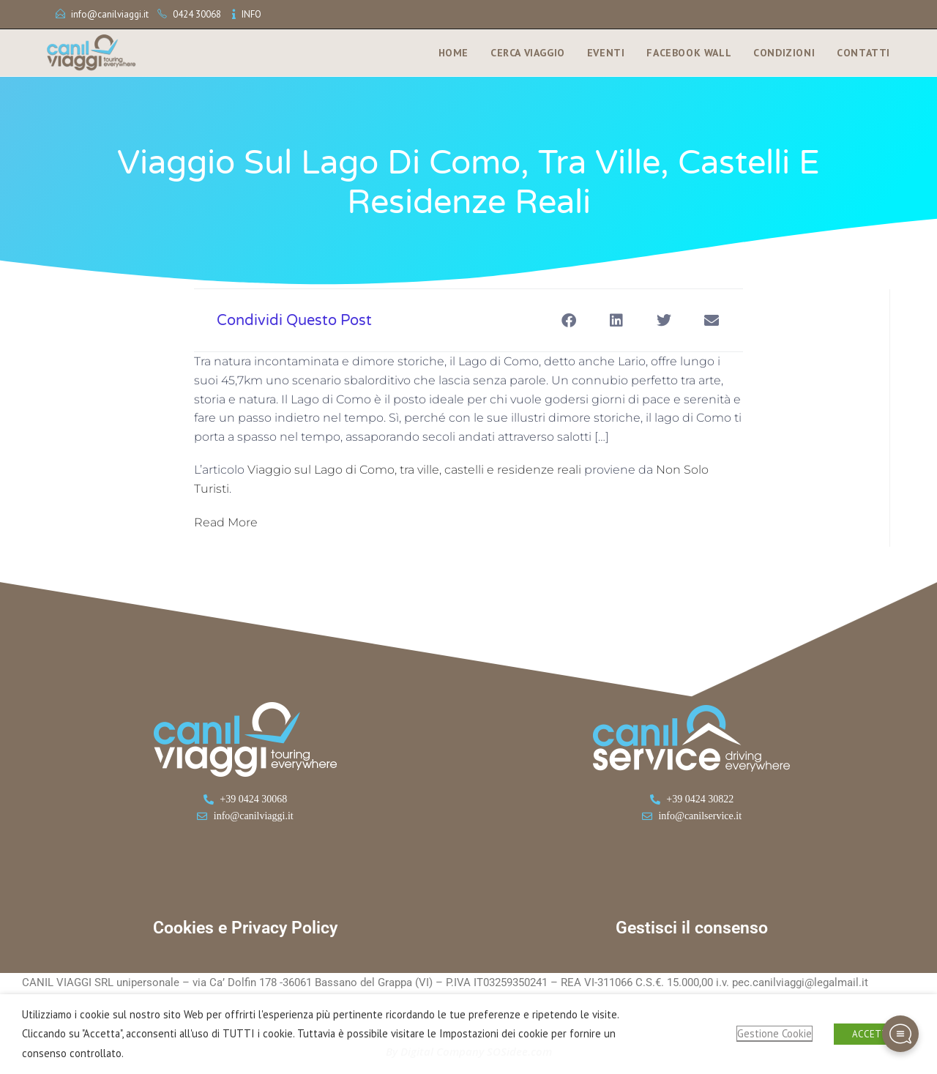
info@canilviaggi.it (110, 14)
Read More (226, 522)
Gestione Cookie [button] (774, 1033)
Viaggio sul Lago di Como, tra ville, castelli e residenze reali (414, 470)
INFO (251, 14)
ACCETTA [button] (872, 1034)
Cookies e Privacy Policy (245, 928)
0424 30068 (197, 14)
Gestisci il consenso (692, 928)
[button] (568, 320)
